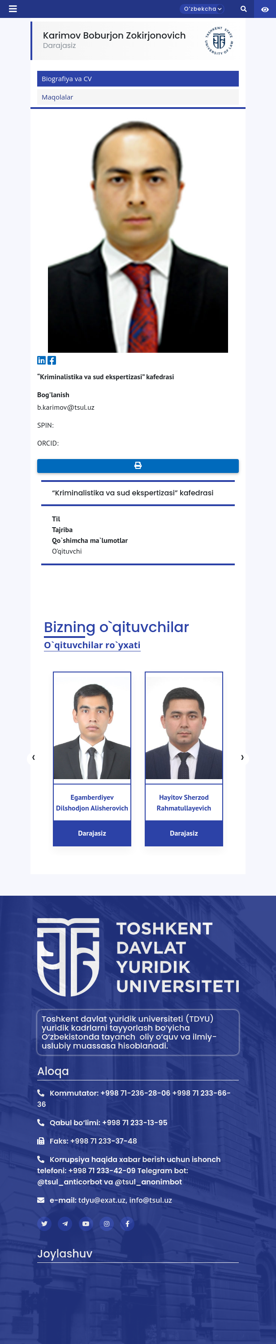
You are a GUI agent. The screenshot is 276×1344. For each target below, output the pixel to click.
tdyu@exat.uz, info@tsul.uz (125, 1200)
